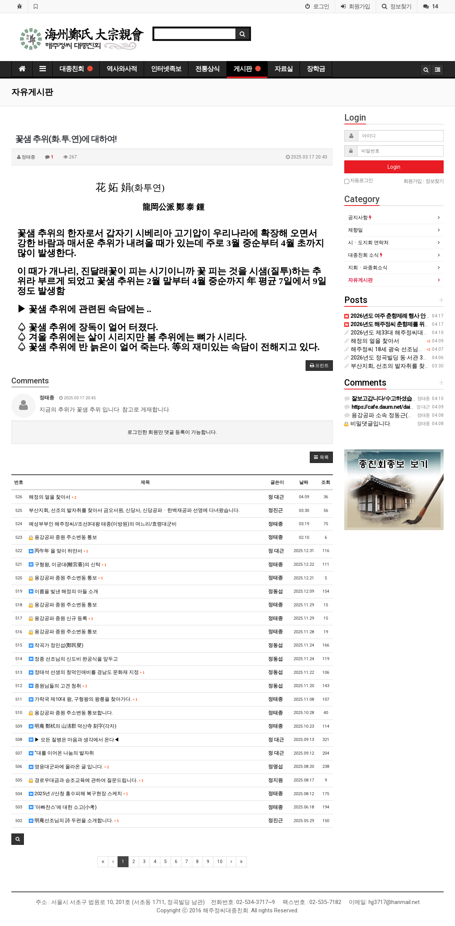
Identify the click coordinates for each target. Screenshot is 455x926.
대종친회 (76, 68)
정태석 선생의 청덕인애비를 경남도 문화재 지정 (87, 672)
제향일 (355, 230)
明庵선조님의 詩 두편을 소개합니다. (74, 820)
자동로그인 (358, 180)
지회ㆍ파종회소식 (368, 267)
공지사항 (360, 217)
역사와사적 (122, 68)
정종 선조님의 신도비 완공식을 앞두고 (73, 659)
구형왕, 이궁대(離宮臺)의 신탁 (68, 564)
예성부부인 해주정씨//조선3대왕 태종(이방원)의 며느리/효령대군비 (103, 524)
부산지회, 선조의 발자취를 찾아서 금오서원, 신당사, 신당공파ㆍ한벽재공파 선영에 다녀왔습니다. (134, 510)
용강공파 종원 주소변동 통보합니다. (71, 713)
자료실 (284, 68)
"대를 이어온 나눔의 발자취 (61, 753)
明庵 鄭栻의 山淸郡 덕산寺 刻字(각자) (72, 726)
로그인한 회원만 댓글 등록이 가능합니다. (172, 432)
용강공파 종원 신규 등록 (61, 618)
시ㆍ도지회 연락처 (368, 242)
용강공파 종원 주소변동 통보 (63, 537)
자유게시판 (360, 280)
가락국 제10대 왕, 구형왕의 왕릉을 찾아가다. (83, 699)
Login (394, 167)
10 (220, 861)
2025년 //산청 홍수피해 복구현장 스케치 (78, 793)
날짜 (303, 482)
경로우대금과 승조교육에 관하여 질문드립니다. (86, 780)
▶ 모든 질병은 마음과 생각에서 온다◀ (74, 739)
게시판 (247, 68)
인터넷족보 (166, 68)
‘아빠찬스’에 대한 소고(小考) (63, 807)
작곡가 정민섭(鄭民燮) (56, 645)
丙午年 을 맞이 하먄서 (58, 551)
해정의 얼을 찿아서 (53, 497)
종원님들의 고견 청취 (58, 686)
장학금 (316, 68)
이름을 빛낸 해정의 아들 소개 (63, 591)
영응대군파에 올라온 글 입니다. (69, 766)
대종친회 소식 (365, 255)
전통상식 (207, 68)
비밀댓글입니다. (367, 423)
